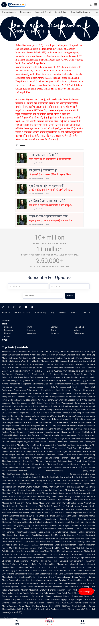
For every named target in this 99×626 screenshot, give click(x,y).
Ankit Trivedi (20, 554)
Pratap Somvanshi (19, 599)
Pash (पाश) (32, 609)
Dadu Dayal (59, 477)
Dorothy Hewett (79, 464)
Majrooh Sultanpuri (58, 461)
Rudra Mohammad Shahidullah (62, 429)
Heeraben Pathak (36, 548)
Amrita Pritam (61, 12)
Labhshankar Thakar (81, 551)
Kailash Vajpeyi (16, 442)
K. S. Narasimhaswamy (18, 371)
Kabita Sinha (57, 519)
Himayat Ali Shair (35, 397)
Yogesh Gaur (67, 451)
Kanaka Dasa (79, 368)
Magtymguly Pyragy (70, 471)
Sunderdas (17, 477)
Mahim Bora (46, 413)
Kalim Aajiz (30, 467)
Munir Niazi (83, 500)
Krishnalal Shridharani (18, 577)
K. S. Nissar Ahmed (56, 374)
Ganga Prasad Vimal (47, 448)
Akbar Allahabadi (18, 445)
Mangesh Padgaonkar (20, 380)
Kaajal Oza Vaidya (61, 558)
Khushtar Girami (37, 352)
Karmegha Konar (41, 384)
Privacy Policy (40, 312)
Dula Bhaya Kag (76, 558)
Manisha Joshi (33, 558)
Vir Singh (49, 509)
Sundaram (68, 574)
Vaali (69, 387)
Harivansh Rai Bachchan (75, 493)
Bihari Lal (83, 487)
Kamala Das (14, 451)
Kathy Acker (61, 516)
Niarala (61, 493)
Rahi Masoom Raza (52, 593)
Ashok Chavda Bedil (52, 554)
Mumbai (54, 327)
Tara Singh (48, 480)
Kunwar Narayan (79, 490)
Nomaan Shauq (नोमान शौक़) (72, 609)
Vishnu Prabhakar (39, 429)
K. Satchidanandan (42, 455)
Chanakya (85, 474)
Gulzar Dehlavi (77, 435)
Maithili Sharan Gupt (18, 542)
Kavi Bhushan (19, 487)
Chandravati (26, 532)
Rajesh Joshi (80, 387)
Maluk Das (71, 477)
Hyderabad (79, 327)
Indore (77, 330)
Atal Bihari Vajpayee (50, 596)
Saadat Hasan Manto (37, 484)
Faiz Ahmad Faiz (39, 461)
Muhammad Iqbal (16, 516)
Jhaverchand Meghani (18, 590)
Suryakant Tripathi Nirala (75, 390)
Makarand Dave (61, 583)
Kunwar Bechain (30, 596)
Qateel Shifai (50, 406)
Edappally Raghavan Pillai (43, 419)
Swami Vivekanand (77, 416)
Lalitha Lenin (54, 390)
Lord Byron (29, 516)
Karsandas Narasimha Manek (56, 571)
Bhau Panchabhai (19, 397)
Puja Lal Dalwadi (57, 561)
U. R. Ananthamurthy (34, 374)
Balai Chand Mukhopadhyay (74, 380)
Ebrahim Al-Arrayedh (18, 496)
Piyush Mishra (78, 590)
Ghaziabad (32, 333)
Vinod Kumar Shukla (78, 432)
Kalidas (58, 409)
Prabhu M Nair (64, 490)
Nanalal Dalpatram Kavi (33, 593)
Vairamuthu (62, 400)
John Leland (72, 516)
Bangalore (8, 330)
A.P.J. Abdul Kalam (65, 567)
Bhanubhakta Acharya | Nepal (47, 603)
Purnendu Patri (13, 532)
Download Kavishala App (81, 12)
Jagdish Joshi (14, 551)
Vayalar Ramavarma (46, 377)
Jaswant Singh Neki (47, 496)
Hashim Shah (37, 506)
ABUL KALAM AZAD (71, 603)
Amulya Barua (35, 368)
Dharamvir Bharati (43, 12)
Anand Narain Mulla (75, 352)
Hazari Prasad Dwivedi (59, 467)
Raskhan (75, 487)
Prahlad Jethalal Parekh (33, 564)
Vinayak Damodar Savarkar (21, 455)
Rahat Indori (38, 406)
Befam (70, 561)
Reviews (62, 312)
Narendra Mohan (75, 358)
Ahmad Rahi (14, 506)
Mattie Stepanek (23, 429)
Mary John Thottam (60, 426)
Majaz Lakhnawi (43, 467)
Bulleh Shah (45, 513)
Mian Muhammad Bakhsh (18, 513)
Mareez (12, 558)
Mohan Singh (55, 500)
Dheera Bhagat (37, 580)
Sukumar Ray (83, 535)
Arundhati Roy (61, 358)
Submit (70, 295)
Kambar (33, 377)
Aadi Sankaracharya (78, 403)
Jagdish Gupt (16, 464)
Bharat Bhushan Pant (60, 590)
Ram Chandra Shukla (61, 455)
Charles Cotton (65, 506)
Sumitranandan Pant (16, 467)
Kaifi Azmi (22, 609)
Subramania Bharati (37, 390)
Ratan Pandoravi (23, 352)
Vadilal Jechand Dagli (40, 567)
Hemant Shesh (65, 448)
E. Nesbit (15, 493)
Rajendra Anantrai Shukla (33, 561)
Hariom (13, 609)
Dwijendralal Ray (67, 522)
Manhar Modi (63, 548)
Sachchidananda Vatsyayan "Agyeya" (52, 599)
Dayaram (13, 580)
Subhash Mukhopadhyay (24, 522)
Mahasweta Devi (42, 364)
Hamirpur (54, 333)
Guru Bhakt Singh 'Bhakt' (56, 352)
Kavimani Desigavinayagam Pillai (34, 387)
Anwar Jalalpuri (33, 413)
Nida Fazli (32, 496)
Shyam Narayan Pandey (37, 487)
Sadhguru (55, 609)
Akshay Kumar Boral (77, 529)
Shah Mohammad (24, 509)
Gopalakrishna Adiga (20, 377)
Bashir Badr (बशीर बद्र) (53, 606)
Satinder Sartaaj (63, 496)
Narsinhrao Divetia (77, 583)
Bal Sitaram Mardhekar (76, 397)
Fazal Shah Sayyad (60, 503)
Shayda (53, 551)
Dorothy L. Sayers (41, 435)
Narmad (74, 571)
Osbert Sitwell (26, 493)
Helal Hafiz (79, 522)
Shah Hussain (76, 509)
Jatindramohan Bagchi (28, 535)
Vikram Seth (82, 429)
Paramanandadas (18, 474)
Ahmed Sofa (27, 364)
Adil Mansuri (21, 558)
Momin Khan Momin (59, 416)
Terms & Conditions (22, 312)
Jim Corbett (74, 374)
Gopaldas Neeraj (51, 580)
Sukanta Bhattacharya (75, 542)
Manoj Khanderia (19, 567)
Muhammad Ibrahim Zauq (62, 458)
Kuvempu (58, 371)
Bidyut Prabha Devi (46, 403)
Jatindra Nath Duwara (41, 416)
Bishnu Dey (44, 538)
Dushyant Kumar (16, 606)
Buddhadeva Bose (40, 519)
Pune (29, 327)
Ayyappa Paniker (63, 377)
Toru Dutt (38, 516)
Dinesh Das (28, 529)
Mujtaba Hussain (32, 393)
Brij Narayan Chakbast (65, 355)
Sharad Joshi (64, 464)
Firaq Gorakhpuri (76, 599)
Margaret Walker (80, 409)
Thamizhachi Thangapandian (21, 384)
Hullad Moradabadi (82, 451)
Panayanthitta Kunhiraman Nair (32, 458)
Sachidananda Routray (32, 480)
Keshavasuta (72, 393)
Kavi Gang (81, 477)
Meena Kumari (30, 464)
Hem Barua (83, 513)
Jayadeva (46, 368)
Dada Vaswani (62, 403)
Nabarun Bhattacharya (44, 358)
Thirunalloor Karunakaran (20, 416)
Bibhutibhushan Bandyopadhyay (68, 361)
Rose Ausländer (56, 484)
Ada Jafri (87, 445)
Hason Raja (12, 535)
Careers (73, 312)
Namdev (60, 419)
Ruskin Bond (75, 467)
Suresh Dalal (45, 574)
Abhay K (39, 529)
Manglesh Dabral (30, 477)
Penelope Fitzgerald (81, 506)
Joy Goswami (33, 525)
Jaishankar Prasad (73, 538)
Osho (9, 500)
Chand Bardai (67, 480)
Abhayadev (35, 426)
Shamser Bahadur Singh (64, 413)
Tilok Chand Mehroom (45, 355)
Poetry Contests (9, 12)
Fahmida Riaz (57, 364)
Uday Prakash (19, 484)
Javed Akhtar (81, 400)
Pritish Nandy (68, 593)
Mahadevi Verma (15, 593)
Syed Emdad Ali (73, 525)
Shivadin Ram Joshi (45, 438)
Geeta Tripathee (54, 422)
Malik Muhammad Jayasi (76, 484)
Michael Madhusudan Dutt (47, 522)
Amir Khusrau (69, 371)
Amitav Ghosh (13, 406)
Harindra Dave (57, 574)
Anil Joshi (35, 574)
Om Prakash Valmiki (28, 422)
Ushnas (81, 571)
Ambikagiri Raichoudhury (76, 364)
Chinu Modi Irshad (78, 548)
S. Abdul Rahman (79, 384)
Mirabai (57, 480)
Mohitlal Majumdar (53, 532)
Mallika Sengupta (56, 538)
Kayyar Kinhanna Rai (33, 442)
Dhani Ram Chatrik (62, 509)
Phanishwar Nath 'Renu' (60, 487)
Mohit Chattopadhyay (18, 548)
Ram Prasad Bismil (28, 438)
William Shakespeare (73, 596)
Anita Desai (46, 426)
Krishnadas (12, 471)
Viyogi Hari (79, 480)
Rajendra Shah (23, 580)
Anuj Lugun (82, 413)
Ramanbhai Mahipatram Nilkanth (61, 564)
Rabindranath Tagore (74, 545)
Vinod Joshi (85, 554)
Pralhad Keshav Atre (21, 435)
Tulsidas (54, 368)
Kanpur (7, 336)
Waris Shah (35, 513)
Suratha (71, 400)
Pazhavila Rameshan (60, 435)
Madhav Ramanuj (64, 551)
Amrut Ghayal (71, 554)
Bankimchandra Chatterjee (52, 545)
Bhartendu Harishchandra (37, 490)
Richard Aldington (47, 409)
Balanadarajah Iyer (48, 445)
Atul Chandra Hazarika (18, 368)
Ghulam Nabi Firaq (59, 393)
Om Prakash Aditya (52, 442)
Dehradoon (79, 333)
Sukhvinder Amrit (27, 500)
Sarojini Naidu (12, 422)
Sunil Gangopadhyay (16, 525)
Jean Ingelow (14, 596)
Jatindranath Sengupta (55, 529)
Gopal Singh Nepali (62, 438)
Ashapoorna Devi (14, 529)
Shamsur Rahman (20, 519)
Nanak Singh (25, 506)
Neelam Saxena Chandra (74, 422)
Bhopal (7, 333)
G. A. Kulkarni (62, 406)
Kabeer (87, 596)
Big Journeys (25, 12)
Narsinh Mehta (44, 587)
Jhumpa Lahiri (26, 406)
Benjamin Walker (19, 361)
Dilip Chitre (35, 380)
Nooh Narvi (81, 458)
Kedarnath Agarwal (16, 490)
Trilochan (44, 380)
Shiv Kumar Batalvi (29, 503)
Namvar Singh (14, 364)
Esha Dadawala (46, 558)
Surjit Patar (15, 503)
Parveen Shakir (33, 445)
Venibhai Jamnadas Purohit (19, 574)
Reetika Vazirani (18, 393)
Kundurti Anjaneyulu (80, 377)
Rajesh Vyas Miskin (41, 551)
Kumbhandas (31, 474)
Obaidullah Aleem (35, 471)
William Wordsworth (38, 542)
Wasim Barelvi (76, 445)
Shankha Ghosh (74, 519)
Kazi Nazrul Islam (14, 545)
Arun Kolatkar (24, 400)
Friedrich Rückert (46, 477)
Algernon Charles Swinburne (24, 587)
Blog (52, 312)
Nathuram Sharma (20, 461)
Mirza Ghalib (71, 606)
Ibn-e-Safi (80, 371)
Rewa (53, 330)
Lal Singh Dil (77, 496)
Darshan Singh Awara (79, 503)
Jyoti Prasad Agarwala (32, 432)
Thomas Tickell (57, 513)
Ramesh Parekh (19, 583)
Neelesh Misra (44, 609)
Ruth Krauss (14, 409)
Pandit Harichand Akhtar (24, 355)
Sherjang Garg (55, 380)
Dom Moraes (79, 448)
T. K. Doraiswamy (59, 474)
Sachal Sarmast (51, 506)
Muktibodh (53, 493)
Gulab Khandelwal (70, 442)
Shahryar (15, 448)
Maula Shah (44, 503)
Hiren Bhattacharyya (20, 419)
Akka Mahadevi (66, 368)
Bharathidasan (20, 390)
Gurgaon (8, 327)
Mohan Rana (13, 438)
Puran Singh (11, 509)
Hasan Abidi (67, 409)
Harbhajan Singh (69, 500)
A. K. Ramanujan (49, 400)
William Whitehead (55, 542)
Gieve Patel (80, 355)
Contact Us (85, 312)
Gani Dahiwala (34, 554)
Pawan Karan (16, 432)
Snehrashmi (15, 564)
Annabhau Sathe (29, 403)
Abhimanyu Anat (28, 448)
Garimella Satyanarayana (54, 397)
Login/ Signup (86, 592)
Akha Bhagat (71, 577)
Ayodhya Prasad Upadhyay (27, 538)
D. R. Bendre (47, 371)
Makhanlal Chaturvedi (39, 590)
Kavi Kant (76, 587)
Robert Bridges (71, 513)
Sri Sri (15, 500)
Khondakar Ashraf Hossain (56, 432)
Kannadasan (61, 387)
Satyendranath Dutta (21, 426)
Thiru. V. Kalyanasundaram (60, 384)
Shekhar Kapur (76, 426)
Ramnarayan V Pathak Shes (29, 571)
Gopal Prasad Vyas (77, 461)
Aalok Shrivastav (47, 464)
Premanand (60, 577)
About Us (6, 312)
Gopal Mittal (28, 358)
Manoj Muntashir (33, 606)
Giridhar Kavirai (14, 480)
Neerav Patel (51, 548)
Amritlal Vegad (18, 413)
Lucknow (31, 330)
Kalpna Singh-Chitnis (28, 451)
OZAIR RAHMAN (31, 545)
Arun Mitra (37, 532)
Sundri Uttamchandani (29, 409)
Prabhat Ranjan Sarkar (52, 525)
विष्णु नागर (84, 467)
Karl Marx (53, 490)
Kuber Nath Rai (63, 445)
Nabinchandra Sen (46, 535)
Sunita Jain (36, 400)
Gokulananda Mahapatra (79, 406)
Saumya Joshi (27, 551)
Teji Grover (75, 438)
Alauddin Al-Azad (73, 419)
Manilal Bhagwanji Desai (41, 577)
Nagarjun (43, 422)
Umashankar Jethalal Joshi (40, 583)
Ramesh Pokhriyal (14, 374)
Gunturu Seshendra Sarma (49, 451)
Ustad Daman (42, 500)
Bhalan (10, 554)
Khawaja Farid (39, 509)
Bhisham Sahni (8, 352)
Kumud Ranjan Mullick (73, 532)
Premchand (83, 516)
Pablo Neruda (49, 516)
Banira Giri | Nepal (25, 603)
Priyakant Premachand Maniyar (72, 580)
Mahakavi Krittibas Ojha (65, 535)
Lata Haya (31, 599)
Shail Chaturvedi (79, 455)
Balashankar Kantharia (62, 587)
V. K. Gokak (34, 371)
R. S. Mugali (45, 393)
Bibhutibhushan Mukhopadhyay (40, 361)
